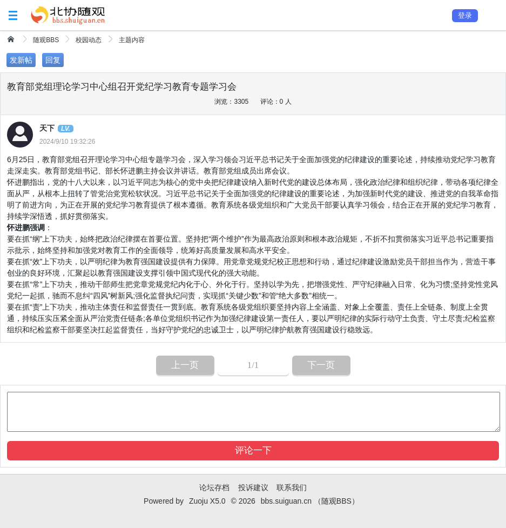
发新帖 (21, 60)
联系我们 (291, 487)
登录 (465, 15)
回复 (52, 60)
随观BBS (46, 40)
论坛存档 (214, 487)
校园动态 (89, 40)
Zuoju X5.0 (207, 501)
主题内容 (132, 40)
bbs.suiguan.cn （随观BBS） (310, 501)
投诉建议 (253, 487)
